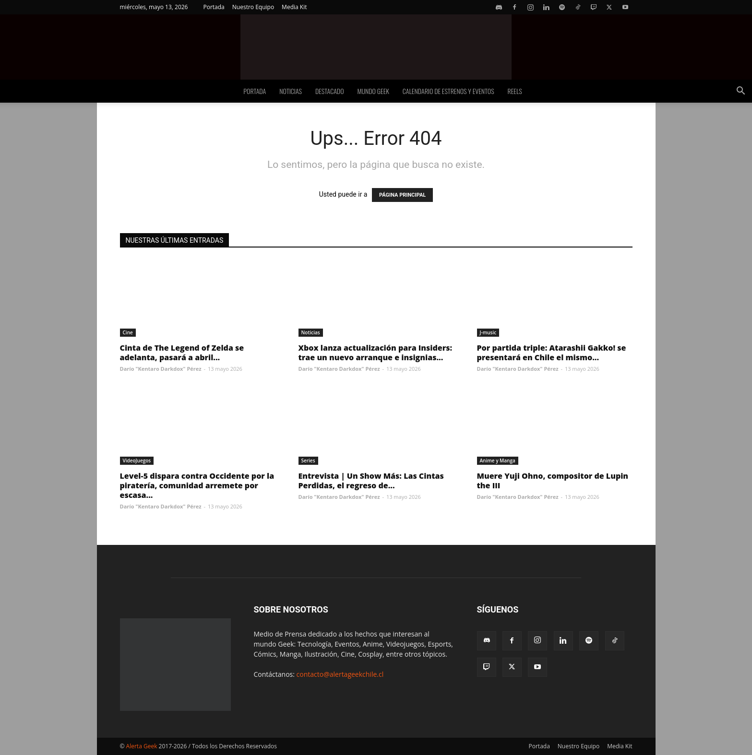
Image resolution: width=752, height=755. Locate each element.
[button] (740, 91)
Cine (128, 332)
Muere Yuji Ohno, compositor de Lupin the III (553, 481)
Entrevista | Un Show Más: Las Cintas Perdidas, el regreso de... (371, 481)
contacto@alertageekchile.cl (340, 674)
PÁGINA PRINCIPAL (402, 195)
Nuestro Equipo (253, 7)
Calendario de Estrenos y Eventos (448, 91)
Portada (213, 7)
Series (308, 460)
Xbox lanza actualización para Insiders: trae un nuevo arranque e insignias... (375, 352)
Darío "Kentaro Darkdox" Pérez (161, 368)
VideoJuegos (137, 460)
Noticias (290, 91)
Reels (515, 91)
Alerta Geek (141, 746)
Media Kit (294, 7)
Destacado (329, 91)
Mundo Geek (373, 91)
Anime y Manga (497, 460)
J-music (488, 332)
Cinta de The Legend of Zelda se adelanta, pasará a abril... (182, 352)
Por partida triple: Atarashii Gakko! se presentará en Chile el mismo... (551, 352)
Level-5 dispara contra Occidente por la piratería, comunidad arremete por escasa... (197, 485)
